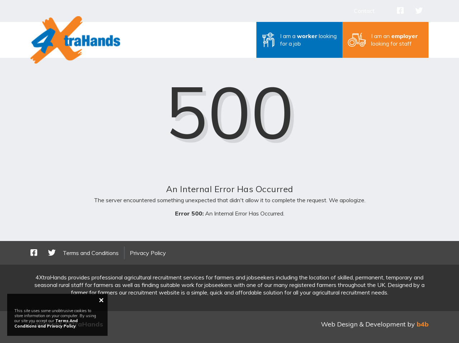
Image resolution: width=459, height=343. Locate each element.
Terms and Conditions (91, 252)
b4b (423, 324)
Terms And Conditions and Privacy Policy (46, 323)
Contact (364, 10)
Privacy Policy (148, 252)
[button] (299, 40)
